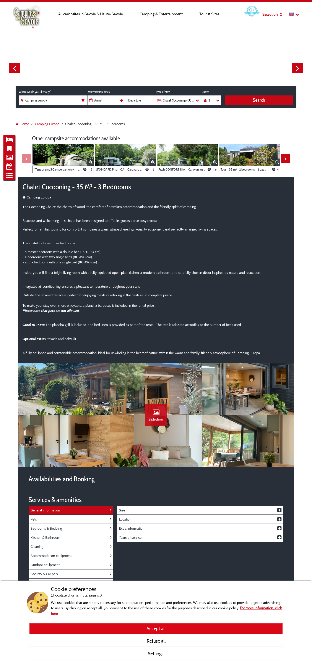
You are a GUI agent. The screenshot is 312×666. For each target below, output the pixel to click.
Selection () (273, 14)
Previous (14, 68)
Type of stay (163, 92)
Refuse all (156, 641)
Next (297, 68)
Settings (156, 653)
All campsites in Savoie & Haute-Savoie (90, 13)
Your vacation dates (99, 92)
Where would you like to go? (35, 92)
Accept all (156, 628)
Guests (205, 92)
